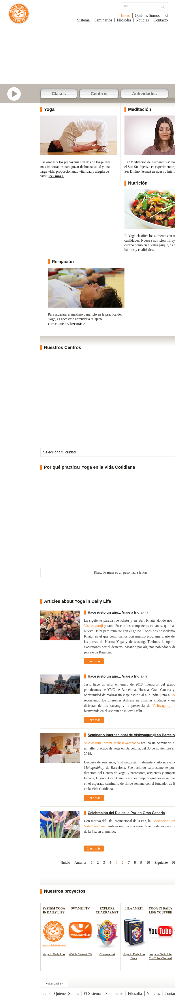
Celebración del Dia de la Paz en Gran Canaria (126, 813)
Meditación (139, 109)
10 (148, 862)
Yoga (49, 109)
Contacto (161, 20)
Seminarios (103, 20)
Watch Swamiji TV (80, 954)
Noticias (142, 20)
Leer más (93, 661)
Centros (99, 93)
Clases (59, 93)
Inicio (125, 15)
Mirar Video (16, 94)
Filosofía (124, 20)
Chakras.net (107, 954)
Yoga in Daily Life (54, 954)
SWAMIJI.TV (80, 908)
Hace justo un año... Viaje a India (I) (117, 676)
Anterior (80, 862)
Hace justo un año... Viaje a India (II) (118, 612)
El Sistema (92, 993)
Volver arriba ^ (54, 983)
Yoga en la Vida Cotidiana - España (18, 15)
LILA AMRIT (133, 908)
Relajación (63, 261)
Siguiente (161, 862)
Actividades (144, 93)
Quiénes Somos (147, 15)
